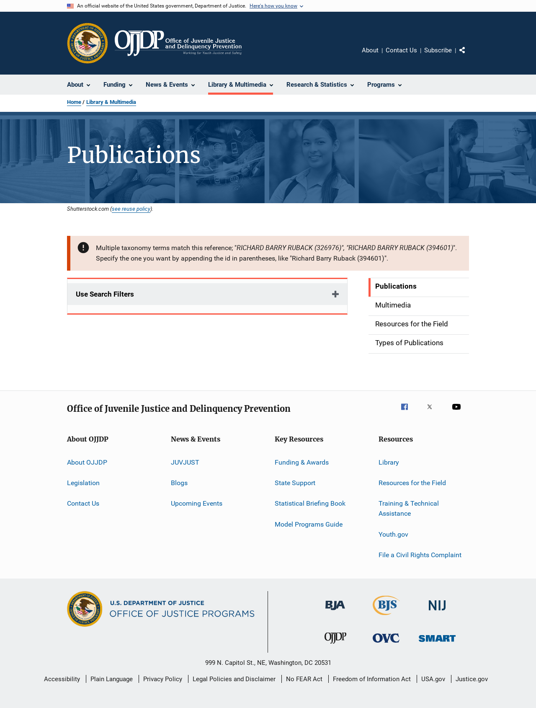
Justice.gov (472, 679)
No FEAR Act (304, 679)
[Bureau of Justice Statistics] (386, 616)
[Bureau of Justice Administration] (335, 611)
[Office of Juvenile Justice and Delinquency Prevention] (335, 645)
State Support (295, 483)
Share (469, 56)
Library (389, 462)
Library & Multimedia (111, 102)
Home (74, 102)
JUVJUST (185, 462)
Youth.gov (393, 534)
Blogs (179, 483)
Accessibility (62, 679)
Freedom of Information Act (372, 679)
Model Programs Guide (309, 524)
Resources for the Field (412, 483)
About (370, 50)
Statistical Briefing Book (310, 503)
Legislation (83, 483)
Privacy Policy (162, 679)
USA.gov (433, 679)
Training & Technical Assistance (409, 508)
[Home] (178, 43)
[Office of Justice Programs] (87, 43)
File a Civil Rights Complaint (420, 555)
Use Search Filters (105, 294)
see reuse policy (131, 208)
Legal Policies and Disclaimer (234, 679)
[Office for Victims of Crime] (386, 644)
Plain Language (111, 679)
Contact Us (401, 50)
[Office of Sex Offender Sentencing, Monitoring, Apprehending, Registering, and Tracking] (437, 643)
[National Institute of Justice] (437, 611)
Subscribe (438, 50)
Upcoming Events (196, 503)
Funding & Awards (302, 462)
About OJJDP (87, 462)
